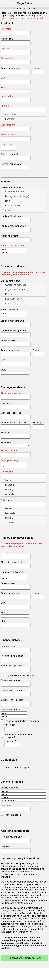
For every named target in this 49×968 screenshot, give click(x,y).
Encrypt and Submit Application (24, 958)
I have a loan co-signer (16, 767)
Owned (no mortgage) (15, 284)
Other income (7, 500)
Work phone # (8, 124)
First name (6, 29)
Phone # (5, 105)
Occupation (6, 403)
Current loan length (10, 709)
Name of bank (8, 646)
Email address (8, 96)
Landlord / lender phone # (13, 226)
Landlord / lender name (12, 216)
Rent (6, 201)
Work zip (37, 422)
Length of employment (12, 572)
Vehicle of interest (9, 787)
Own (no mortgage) (13, 191)
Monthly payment (9, 235)
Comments (6, 846)
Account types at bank (12, 655)
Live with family (11, 205)
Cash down (6, 805)
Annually (8, 494)
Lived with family (12, 299)
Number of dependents (12, 665)
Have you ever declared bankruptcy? (21, 721)
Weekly (8, 480)
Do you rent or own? (11, 187)
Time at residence (10, 309)
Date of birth (7, 144)
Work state (6, 442)
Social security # (9, 134)
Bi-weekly (9, 484)
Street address (8, 58)
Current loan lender (10, 680)
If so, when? (10, 724)
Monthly (8, 489)
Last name (6, 48)
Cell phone (9, 114)
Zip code (37, 68)
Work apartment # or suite (14, 422)
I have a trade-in (11, 815)
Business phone (9, 450)
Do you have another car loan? (18, 675)
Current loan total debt (12, 700)
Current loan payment (11, 690)
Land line (8, 119)
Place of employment (11, 393)
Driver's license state (11, 164)
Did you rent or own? (11, 281)
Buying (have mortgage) (16, 196)
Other (7, 210)
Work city (5, 432)
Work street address (11, 413)
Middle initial (7, 38)
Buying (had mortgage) (15, 289)
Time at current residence (13, 245)
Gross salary (7, 471)
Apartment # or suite (11, 68)
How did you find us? (11, 836)
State (3, 87)
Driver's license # (9, 154)
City (3, 77)
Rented (7, 294)
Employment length (10, 460)
